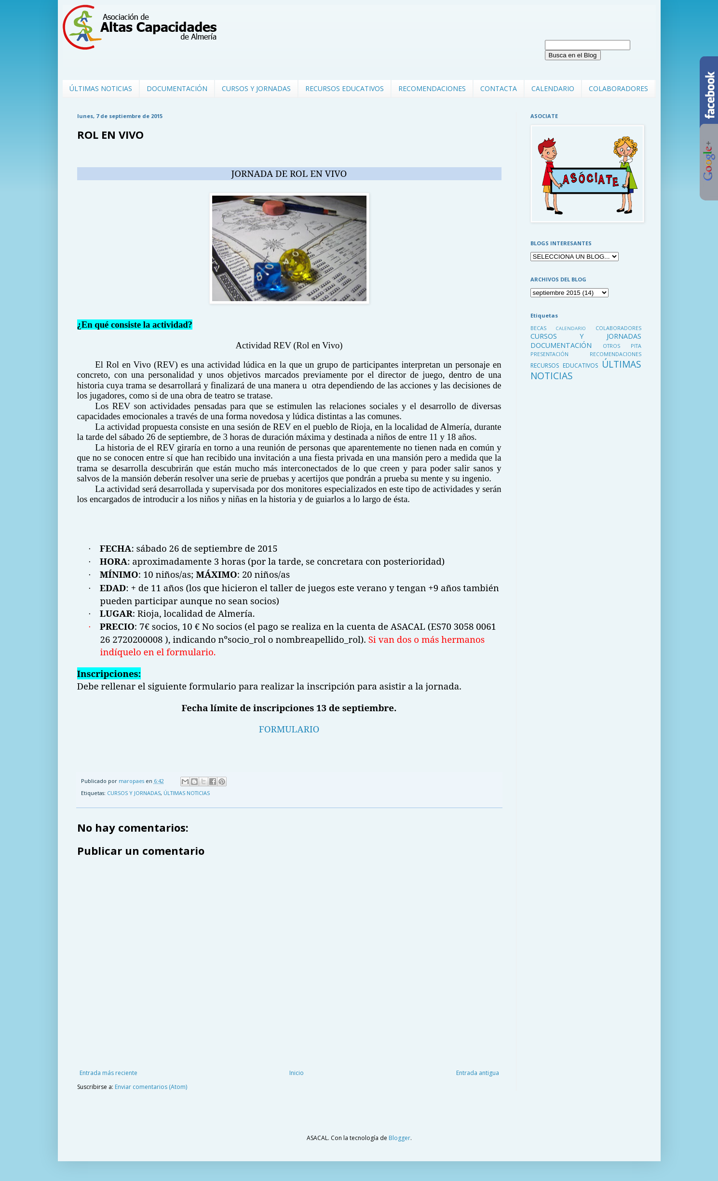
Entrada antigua (477, 1073)
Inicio (296, 1073)
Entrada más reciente (108, 1073)
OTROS (611, 345)
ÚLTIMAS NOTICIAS (100, 88)
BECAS (538, 328)
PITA (636, 345)
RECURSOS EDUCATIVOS (344, 88)
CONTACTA (498, 88)
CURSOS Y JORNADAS (256, 88)
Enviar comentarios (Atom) (151, 1087)
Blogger (399, 1138)
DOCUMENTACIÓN (177, 88)
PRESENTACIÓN (549, 354)
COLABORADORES (618, 88)
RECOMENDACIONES (432, 88)
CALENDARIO (552, 88)
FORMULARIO (289, 729)
